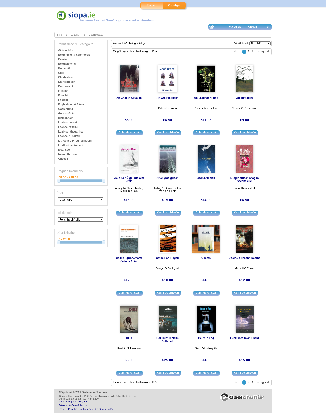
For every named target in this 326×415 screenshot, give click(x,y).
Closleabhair (66, 77)
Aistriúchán (65, 50)
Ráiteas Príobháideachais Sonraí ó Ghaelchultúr (86, 409)
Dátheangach (66, 81)
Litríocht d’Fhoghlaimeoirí (75, 140)
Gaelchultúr (65, 109)
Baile (59, 34)
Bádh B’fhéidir (206, 178)
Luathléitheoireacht (70, 145)
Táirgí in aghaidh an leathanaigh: (132, 51)
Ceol (61, 72)
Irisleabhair (65, 118)
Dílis (129, 338)
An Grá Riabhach (167, 98)
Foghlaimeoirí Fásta (71, 104)
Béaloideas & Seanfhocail (74, 54)
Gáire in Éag (206, 338)
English (152, 5)
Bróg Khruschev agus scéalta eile (244, 179)
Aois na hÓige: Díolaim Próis (129, 179)
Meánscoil (64, 149)
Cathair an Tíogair (167, 258)
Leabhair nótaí (67, 122)
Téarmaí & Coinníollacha (73, 405)
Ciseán (259, 27)
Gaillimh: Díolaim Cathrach (167, 340)
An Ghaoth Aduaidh (129, 98)
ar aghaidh (263, 51)
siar (236, 51)
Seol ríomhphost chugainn (73, 401)
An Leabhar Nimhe (206, 98)
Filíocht (63, 95)
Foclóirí (63, 100)
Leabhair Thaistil (69, 136)
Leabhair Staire (68, 127)
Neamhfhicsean (68, 154)
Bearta (62, 59)
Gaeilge (174, 5)
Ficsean (63, 90)
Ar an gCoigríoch (167, 178)
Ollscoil (63, 158)
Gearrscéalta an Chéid (244, 338)
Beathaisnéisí (67, 63)
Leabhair (76, 34)
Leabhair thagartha (70, 131)
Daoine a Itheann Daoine (244, 258)
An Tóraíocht (244, 98)
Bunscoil (64, 68)
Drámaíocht (65, 86)
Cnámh (206, 258)
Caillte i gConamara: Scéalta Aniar (129, 259)
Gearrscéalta (96, 34)
